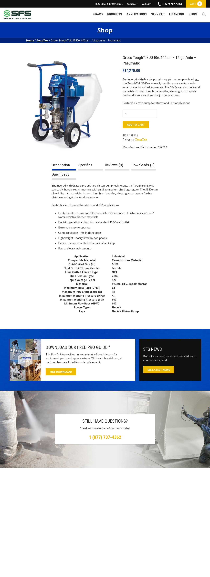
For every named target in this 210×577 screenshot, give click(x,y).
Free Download (61, 372)
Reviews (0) (114, 165)
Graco (98, 14)
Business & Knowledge (109, 3)
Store (193, 14)
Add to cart (136, 124)
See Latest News (158, 370)
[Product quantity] (140, 114)
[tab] (64, 166)
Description (61, 165)
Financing (176, 14)
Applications (137, 14)
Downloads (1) (143, 165)
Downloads (60, 174)
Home (30, 40)
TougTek (42, 40)
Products (114, 14)
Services (158, 14)
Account (147, 3)
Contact (132, 3)
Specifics (85, 165)
